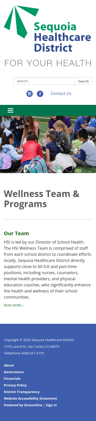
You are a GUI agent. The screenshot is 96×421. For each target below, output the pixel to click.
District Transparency (22, 391)
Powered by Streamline (23, 405)
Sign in (51, 405)
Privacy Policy (15, 385)
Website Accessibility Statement (30, 398)
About (9, 365)
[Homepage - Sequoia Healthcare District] (48, 39)
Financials (12, 378)
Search (83, 81)
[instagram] (29, 95)
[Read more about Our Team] (48, 263)
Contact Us (61, 93)
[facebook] (40, 95)
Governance (14, 372)
